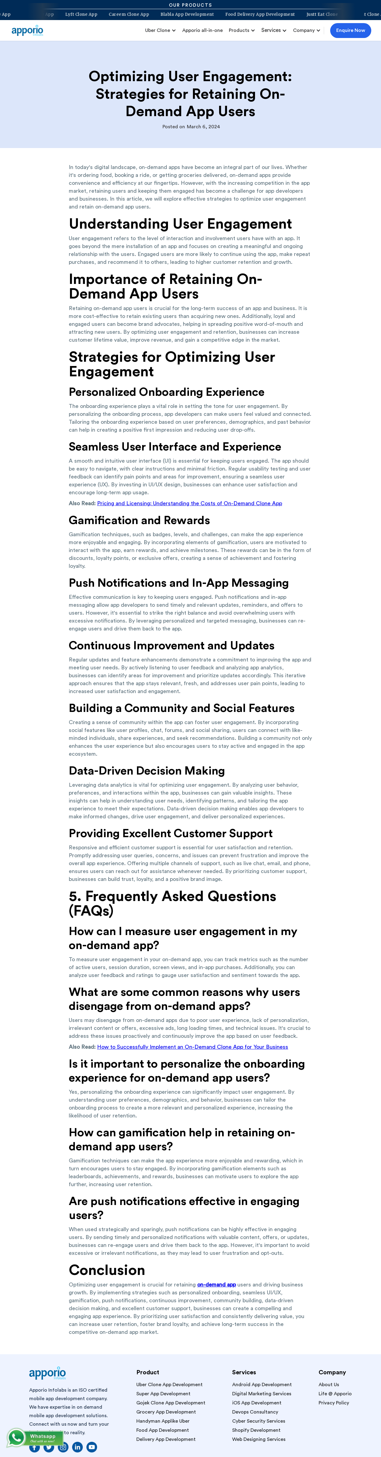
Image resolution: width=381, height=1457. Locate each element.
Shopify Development (256, 1430)
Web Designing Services (258, 1439)
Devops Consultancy (255, 1412)
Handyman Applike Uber (163, 1421)
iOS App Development (256, 1402)
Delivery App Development (166, 1439)
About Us (329, 1384)
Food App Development (162, 1430)
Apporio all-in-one (202, 30)
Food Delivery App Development (257, 14)
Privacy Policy (334, 1402)
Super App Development (163, 1393)
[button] (160, 30)
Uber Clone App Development (169, 1384)
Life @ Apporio (335, 1393)
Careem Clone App (126, 14)
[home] (30, 30)
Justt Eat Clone (319, 14)
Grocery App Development (166, 1412)
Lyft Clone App (78, 14)
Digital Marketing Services (261, 1393)
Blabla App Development (184, 14)
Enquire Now (350, 30)
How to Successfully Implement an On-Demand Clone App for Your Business (192, 1047)
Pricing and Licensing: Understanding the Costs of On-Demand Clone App (189, 503)
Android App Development (262, 1384)
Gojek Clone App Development (170, 1402)
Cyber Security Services (258, 1421)
